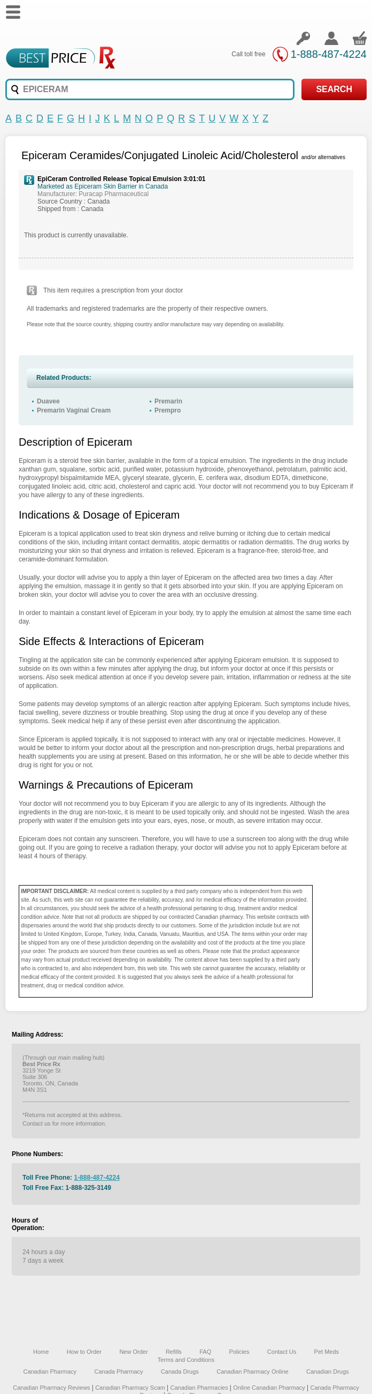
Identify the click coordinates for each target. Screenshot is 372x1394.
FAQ (205, 1351)
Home (41, 1351)
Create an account (331, 38)
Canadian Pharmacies (199, 1387)
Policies (239, 1351)
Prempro (167, 410)
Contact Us (281, 1351)
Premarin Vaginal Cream (74, 410)
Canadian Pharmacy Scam (131, 1387)
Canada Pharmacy (118, 1371)
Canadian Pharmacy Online (252, 1371)
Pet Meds (326, 1351)
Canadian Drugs (327, 1371)
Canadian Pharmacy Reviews (52, 1387)
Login (303, 38)
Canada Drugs (180, 1371)
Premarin (168, 401)
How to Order (84, 1351)
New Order (133, 1351)
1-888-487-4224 (329, 54)
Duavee (48, 401)
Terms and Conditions (186, 1359)
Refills (174, 1351)
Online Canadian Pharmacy (269, 1387)
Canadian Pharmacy (49, 1371)
